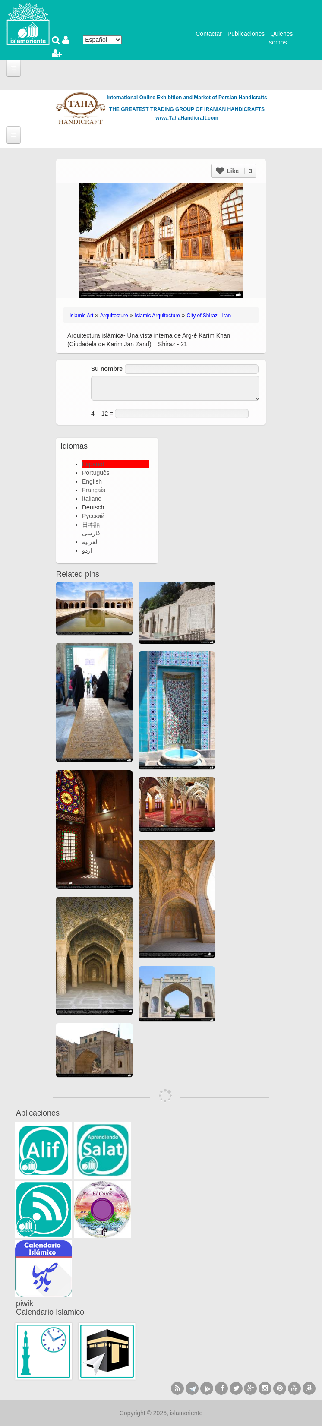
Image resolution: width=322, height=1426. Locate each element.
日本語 (91, 524)
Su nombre (107, 368)
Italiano (91, 498)
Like (234, 171)
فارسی (91, 533)
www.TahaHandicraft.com (186, 118)
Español (93, 464)
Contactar (209, 33)
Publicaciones (246, 33)
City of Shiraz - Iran (209, 316)
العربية (90, 541)
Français (93, 490)
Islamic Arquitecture (157, 316)
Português (96, 472)
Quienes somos (281, 38)
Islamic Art (81, 316)
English (92, 481)
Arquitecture (114, 316)
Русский (93, 515)
